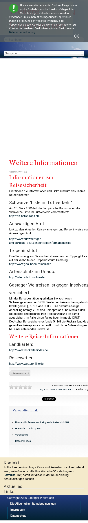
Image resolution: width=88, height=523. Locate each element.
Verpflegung (21, 434)
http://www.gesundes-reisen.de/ (30, 264)
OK (76, 36)
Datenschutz (18, 516)
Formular (9, 475)
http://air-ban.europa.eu (24, 216)
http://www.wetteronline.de (26, 363)
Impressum (17, 509)
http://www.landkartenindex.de (28, 350)
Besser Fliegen (23, 441)
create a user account (60, 389)
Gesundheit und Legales (28, 428)
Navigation (11, 53)
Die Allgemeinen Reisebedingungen (33, 503)
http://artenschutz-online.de (27, 277)
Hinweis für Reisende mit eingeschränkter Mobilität (42, 422)
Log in (42, 389)
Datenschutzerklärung (22, 32)
